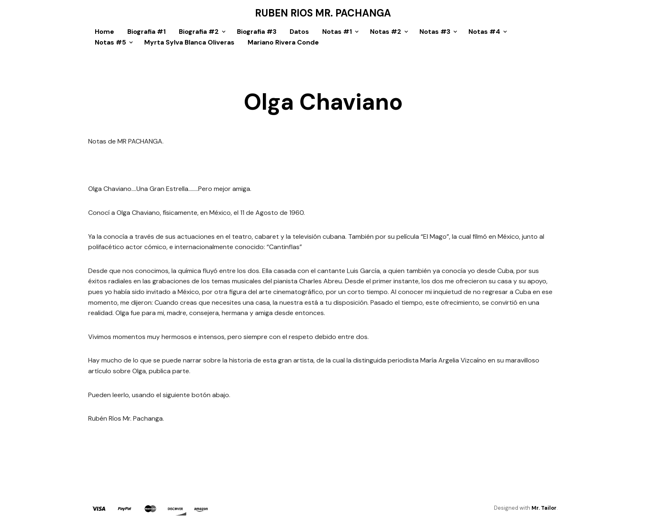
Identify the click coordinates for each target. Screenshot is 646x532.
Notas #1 (337, 31)
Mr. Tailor (544, 507)
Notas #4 (484, 31)
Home (104, 31)
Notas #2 (385, 31)
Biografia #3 (256, 31)
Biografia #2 (199, 31)
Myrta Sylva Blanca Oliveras (189, 42)
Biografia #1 (146, 31)
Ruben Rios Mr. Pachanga (323, 13)
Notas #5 (110, 42)
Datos (299, 31)
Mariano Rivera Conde (283, 42)
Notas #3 (434, 31)
